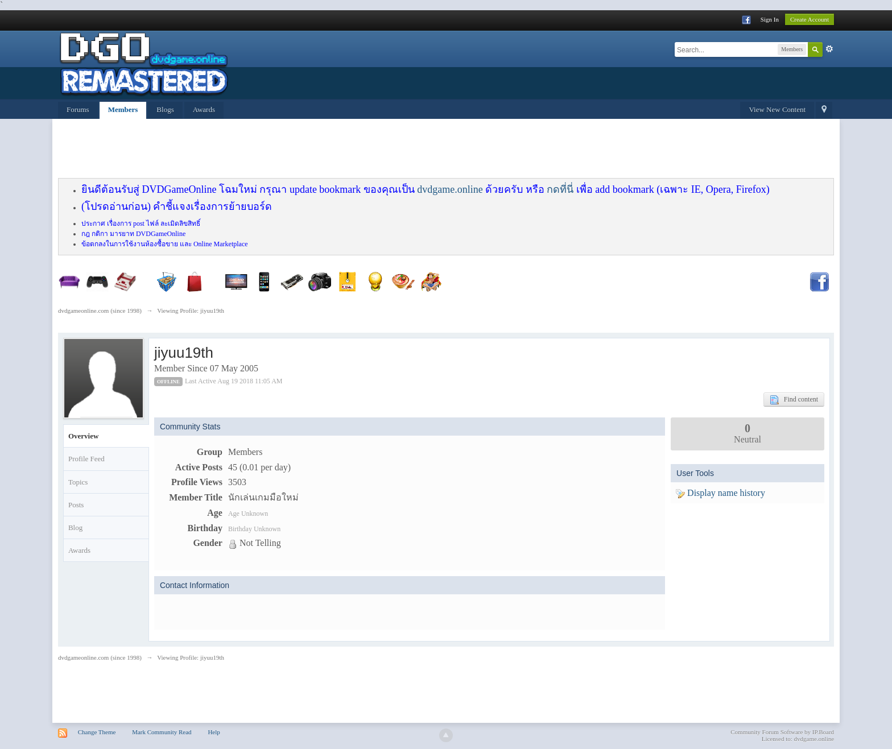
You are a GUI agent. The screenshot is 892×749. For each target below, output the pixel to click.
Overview (83, 436)
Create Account (809, 19)
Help (214, 732)
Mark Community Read (162, 732)
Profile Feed (86, 458)
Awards (204, 109)
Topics (78, 482)
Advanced (829, 48)
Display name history (720, 493)
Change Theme (97, 732)
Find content (794, 399)
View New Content (777, 109)
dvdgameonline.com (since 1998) (100, 657)
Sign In (770, 19)
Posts (76, 504)
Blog (75, 527)
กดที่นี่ (560, 189)
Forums (78, 109)
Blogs (165, 109)
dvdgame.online (449, 189)
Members (123, 109)
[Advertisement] (334, 150)
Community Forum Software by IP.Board (782, 732)
